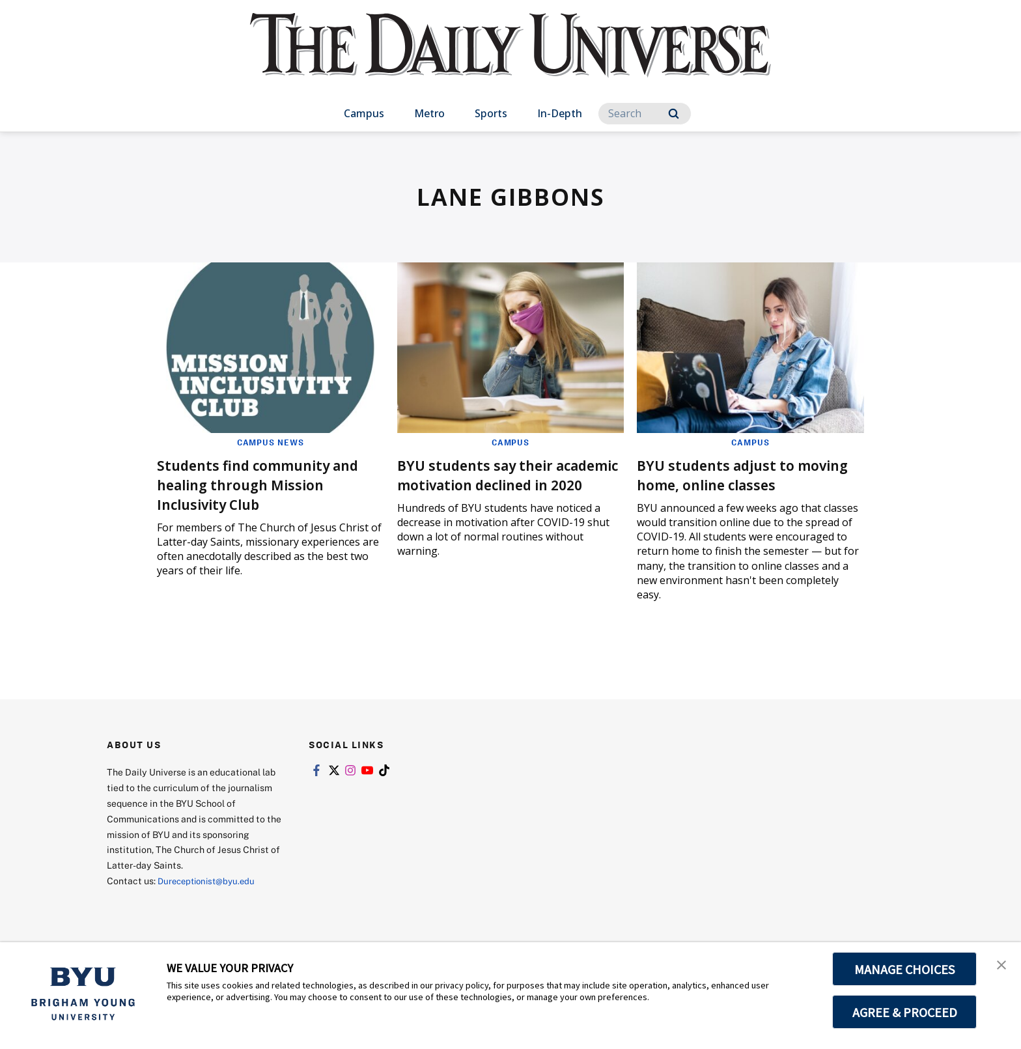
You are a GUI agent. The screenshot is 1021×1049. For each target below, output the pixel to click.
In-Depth (559, 113)
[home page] (510, 58)
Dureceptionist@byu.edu (210, 880)
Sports (491, 113)
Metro (429, 113)
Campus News (270, 442)
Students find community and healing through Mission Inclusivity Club (268, 484)
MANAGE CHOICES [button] (904, 969)
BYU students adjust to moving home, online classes (746, 474)
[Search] (645, 113)
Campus (364, 113)
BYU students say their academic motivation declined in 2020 (485, 484)
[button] (999, 966)
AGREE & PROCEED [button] (904, 1012)
